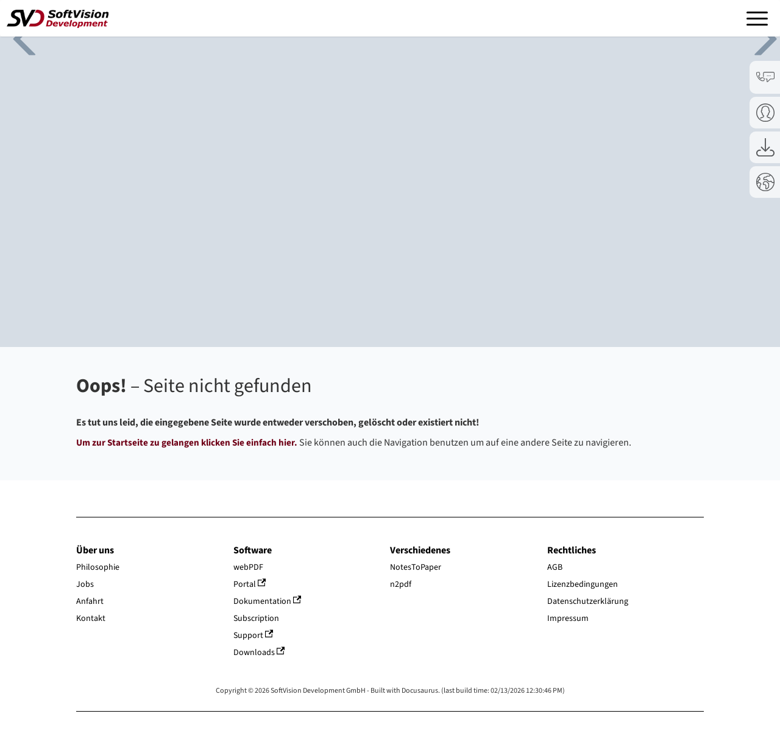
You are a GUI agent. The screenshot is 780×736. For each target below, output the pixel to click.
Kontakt (90, 618)
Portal (249, 584)
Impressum (568, 618)
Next (755, 37)
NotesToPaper (415, 567)
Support (253, 635)
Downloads (259, 653)
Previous (18, 37)
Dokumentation (267, 601)
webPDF (248, 567)
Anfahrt (90, 601)
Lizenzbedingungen (582, 584)
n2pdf (400, 584)
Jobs (85, 584)
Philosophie (97, 567)
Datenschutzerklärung (587, 601)
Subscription (256, 618)
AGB (554, 567)
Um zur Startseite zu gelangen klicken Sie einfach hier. (186, 442)
